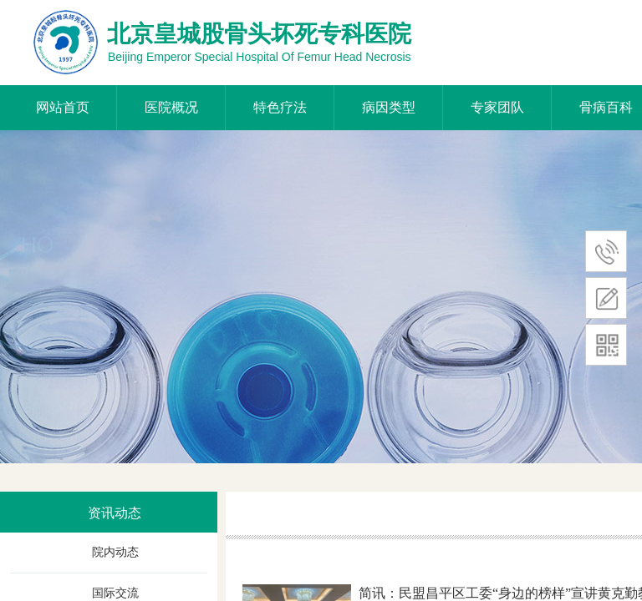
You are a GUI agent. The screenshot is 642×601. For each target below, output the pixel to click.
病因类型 (388, 107)
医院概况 (171, 107)
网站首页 (62, 107)
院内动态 (115, 552)
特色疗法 (280, 107)
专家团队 (497, 107)
